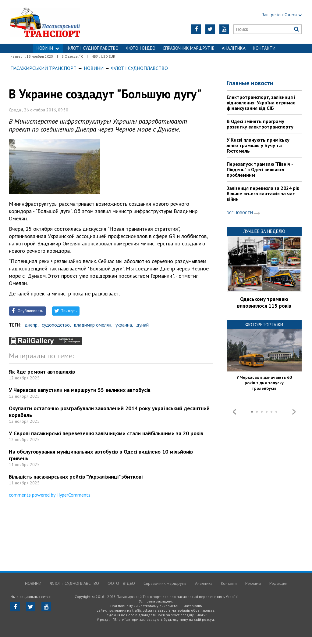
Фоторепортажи (264, 325)
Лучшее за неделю (264, 231)
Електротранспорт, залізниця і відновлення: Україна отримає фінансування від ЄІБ (261, 102)
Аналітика (234, 48)
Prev (234, 412)
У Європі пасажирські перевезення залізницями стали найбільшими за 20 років (106, 433)
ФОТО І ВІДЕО (140, 48)
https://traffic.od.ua (61, 22)
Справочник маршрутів (188, 48)
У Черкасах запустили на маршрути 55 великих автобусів (80, 389)
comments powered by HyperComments (49, 495)
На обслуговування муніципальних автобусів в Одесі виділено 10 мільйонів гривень (101, 455)
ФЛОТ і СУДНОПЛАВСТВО (92, 48)
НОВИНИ (48, 48)
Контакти (264, 48)
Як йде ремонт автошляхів (42, 371)
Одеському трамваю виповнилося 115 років (264, 302)
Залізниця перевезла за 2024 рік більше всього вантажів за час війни (263, 193)
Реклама (253, 583)
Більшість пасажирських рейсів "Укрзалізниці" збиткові (76, 476)
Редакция (278, 583)
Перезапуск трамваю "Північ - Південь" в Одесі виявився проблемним (260, 169)
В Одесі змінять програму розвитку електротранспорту (260, 124)
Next (294, 412)
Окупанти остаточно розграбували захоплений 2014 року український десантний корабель (109, 411)
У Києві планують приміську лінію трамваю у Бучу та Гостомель (258, 145)
